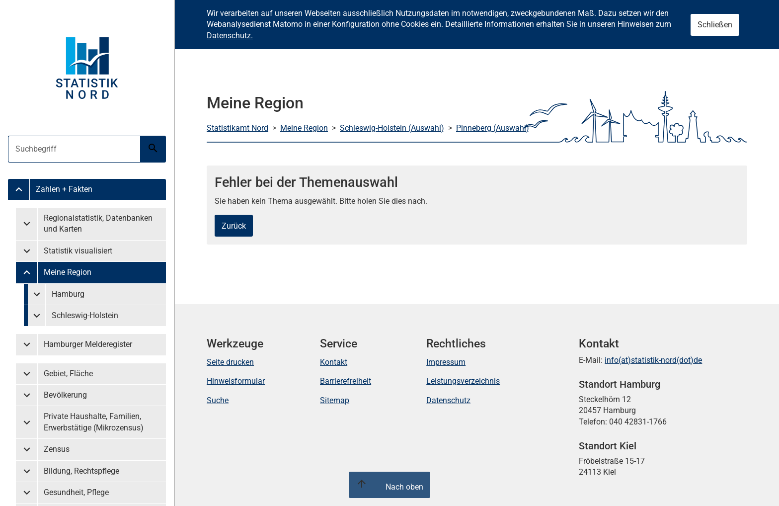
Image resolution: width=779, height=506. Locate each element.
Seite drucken (230, 362)
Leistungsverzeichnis (463, 381)
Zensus (57, 449)
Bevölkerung (65, 395)
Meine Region (67, 272)
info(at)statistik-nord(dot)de (653, 360)
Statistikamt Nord (237, 128)
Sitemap (334, 400)
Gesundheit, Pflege (76, 492)
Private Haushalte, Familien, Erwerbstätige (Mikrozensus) (94, 422)
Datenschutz (448, 400)
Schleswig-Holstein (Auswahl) (392, 128)
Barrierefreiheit (345, 381)
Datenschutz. (230, 35)
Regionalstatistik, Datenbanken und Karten (98, 223)
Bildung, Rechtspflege (81, 471)
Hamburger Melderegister (88, 344)
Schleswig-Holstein (85, 315)
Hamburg (68, 294)
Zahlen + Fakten (64, 189)
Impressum (446, 362)
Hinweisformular (236, 381)
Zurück (234, 226)
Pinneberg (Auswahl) (492, 128)
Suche (218, 400)
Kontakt (333, 362)
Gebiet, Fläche (68, 373)
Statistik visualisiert (78, 250)
